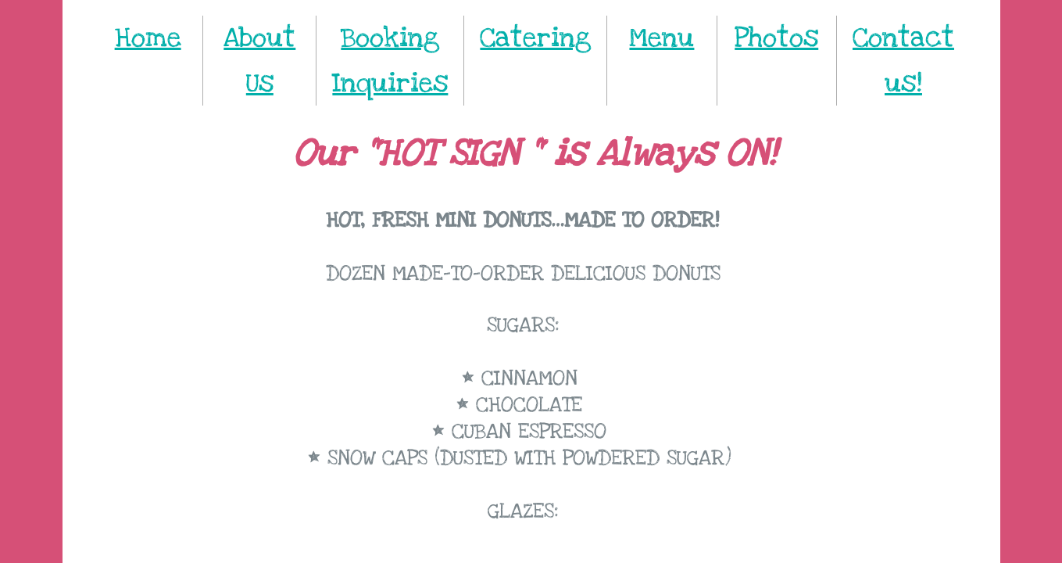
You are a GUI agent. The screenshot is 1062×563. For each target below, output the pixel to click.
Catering (535, 38)
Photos (776, 38)
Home (148, 38)
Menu (661, 38)
